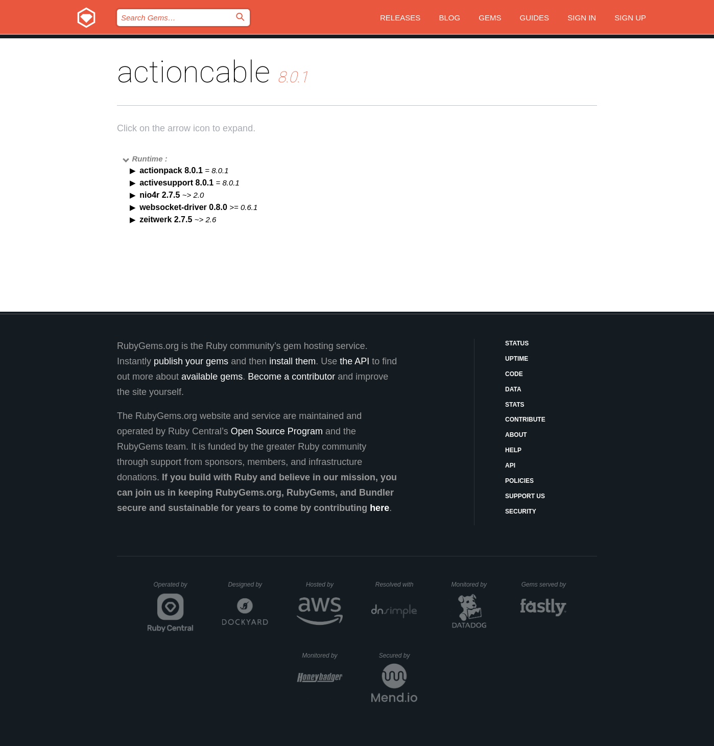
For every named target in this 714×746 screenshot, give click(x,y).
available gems (212, 376)
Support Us (525, 496)
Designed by (248, 584)
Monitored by (471, 584)
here (379, 508)
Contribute (525, 419)
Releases (400, 17)
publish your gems (191, 361)
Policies (519, 480)
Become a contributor (291, 376)
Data (513, 389)
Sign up (630, 17)
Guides (535, 17)
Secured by (398, 655)
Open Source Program (277, 431)
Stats (515, 404)
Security (520, 511)
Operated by (174, 588)
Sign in (581, 17)
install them (292, 361)
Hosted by (324, 584)
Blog (449, 17)
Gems (490, 17)
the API (354, 361)
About (516, 434)
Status (517, 343)
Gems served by (544, 584)
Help (513, 450)
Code (514, 374)
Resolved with (396, 584)
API (510, 465)
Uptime (516, 358)
